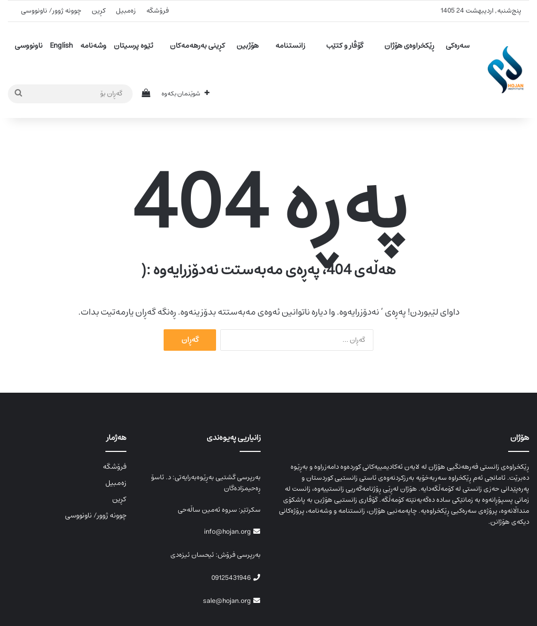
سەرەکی (457, 45)
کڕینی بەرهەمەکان (197, 45)
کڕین (98, 11)
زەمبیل (126, 11)
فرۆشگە (157, 11)
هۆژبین (248, 45)
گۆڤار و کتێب (344, 45)
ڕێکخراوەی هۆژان (409, 45)
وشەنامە (93, 45)
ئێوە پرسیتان (133, 45)
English (61, 45)
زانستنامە (290, 45)
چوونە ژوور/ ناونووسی (51, 11)
